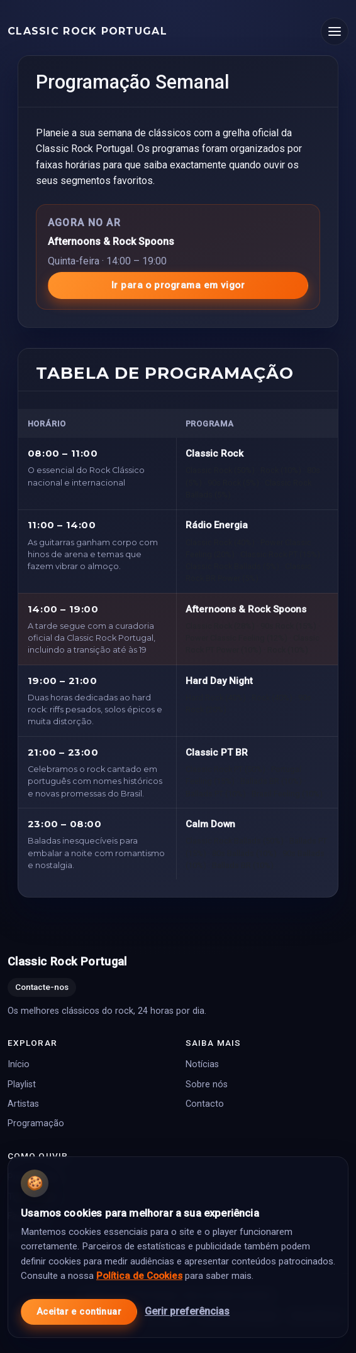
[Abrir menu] (334, 31)
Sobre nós (207, 1084)
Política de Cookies (139, 1275)
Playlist (22, 1084)
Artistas (23, 1104)
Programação (36, 1124)
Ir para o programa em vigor (178, 285)
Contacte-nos (42, 987)
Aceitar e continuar (78, 1312)
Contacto (205, 1104)
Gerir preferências (187, 1311)
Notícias (202, 1065)
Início (19, 1065)
